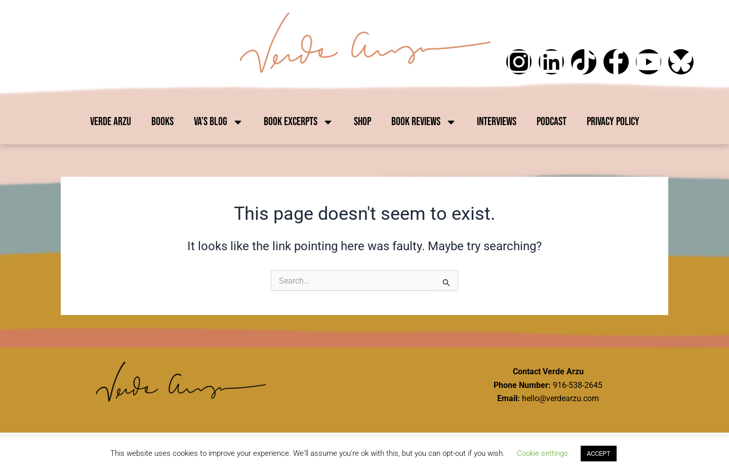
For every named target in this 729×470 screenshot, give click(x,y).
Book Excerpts (299, 122)
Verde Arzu (110, 122)
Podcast (551, 122)
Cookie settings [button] (542, 453)
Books (162, 122)
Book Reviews (424, 122)
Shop (362, 122)
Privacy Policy (613, 122)
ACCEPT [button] (599, 453)
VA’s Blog (219, 122)
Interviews (496, 122)
